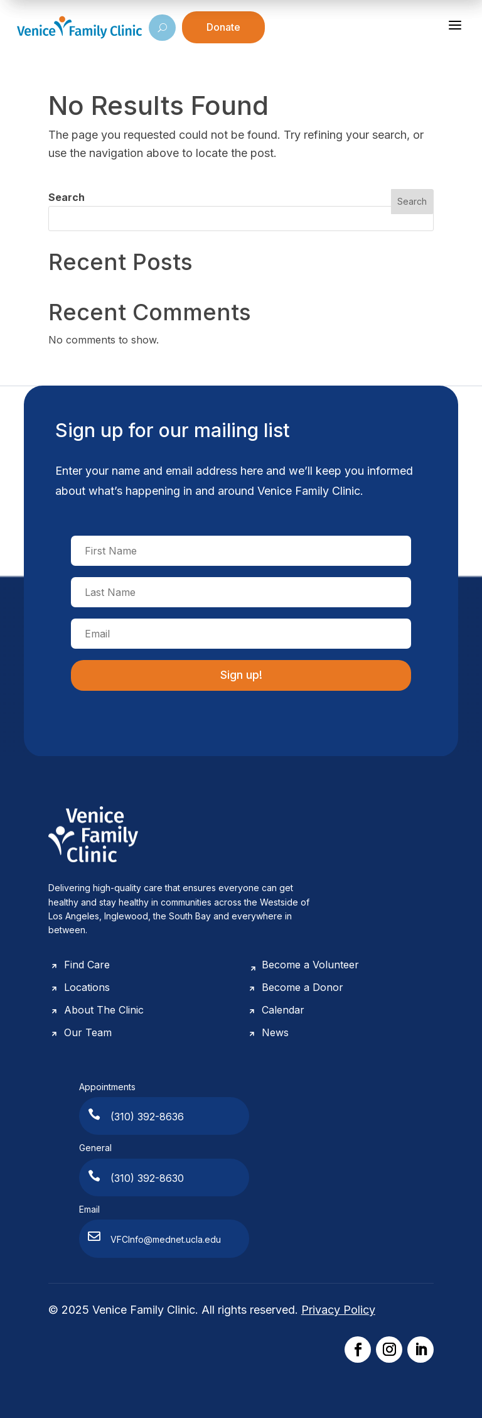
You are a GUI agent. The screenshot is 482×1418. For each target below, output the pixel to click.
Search (66, 197)
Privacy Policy (338, 1309)
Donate (223, 27)
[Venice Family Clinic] (79, 27)
